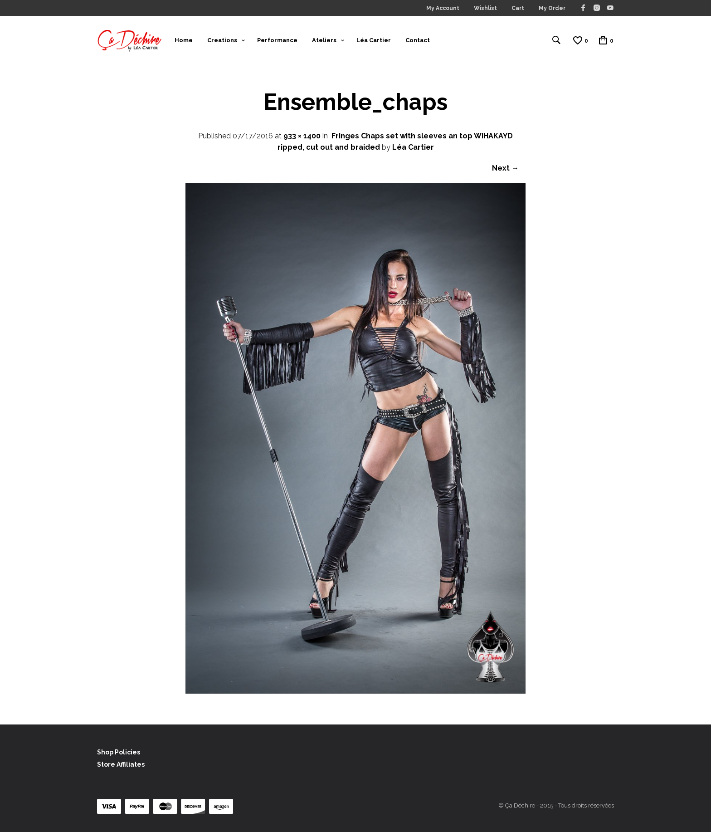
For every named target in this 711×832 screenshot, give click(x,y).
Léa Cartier (373, 40)
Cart (517, 8)
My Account (442, 8)
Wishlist (485, 8)
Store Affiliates (121, 764)
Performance (277, 40)
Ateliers (324, 40)
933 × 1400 (302, 136)
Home (184, 40)
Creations (222, 40)
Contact (417, 40)
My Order (552, 8)
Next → (505, 168)
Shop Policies (118, 752)
